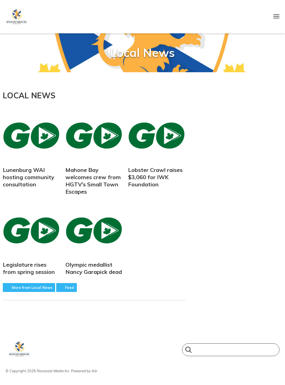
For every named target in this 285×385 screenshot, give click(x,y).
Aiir (94, 371)
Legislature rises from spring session (31, 239)
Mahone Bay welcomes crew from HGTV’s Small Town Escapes (94, 151)
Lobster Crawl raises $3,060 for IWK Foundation (156, 148)
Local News (29, 95)
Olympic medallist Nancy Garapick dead (94, 239)
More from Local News (32, 287)
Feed (69, 287)
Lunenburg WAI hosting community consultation (31, 148)
